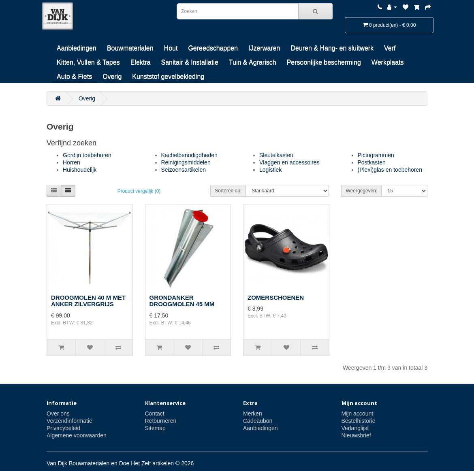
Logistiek (270, 169)
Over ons (58, 413)
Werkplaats (388, 62)
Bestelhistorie (359, 421)
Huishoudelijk (79, 169)
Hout (171, 48)
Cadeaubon (257, 421)
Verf (389, 48)
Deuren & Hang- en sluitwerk (332, 48)
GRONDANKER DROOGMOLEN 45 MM (182, 301)
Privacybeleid (63, 428)
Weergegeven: (361, 191)
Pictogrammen (376, 155)
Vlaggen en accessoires (289, 162)
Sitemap (155, 428)
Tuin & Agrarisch (252, 62)
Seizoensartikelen (183, 169)
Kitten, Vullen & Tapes (88, 62)
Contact (154, 413)
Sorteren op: (228, 191)
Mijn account (358, 413)
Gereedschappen (213, 48)
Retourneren (161, 421)
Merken (252, 413)
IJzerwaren (264, 48)
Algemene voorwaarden (77, 435)
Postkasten (372, 162)
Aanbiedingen (76, 48)
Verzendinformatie (69, 421)
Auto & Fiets (74, 76)
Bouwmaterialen (130, 48)
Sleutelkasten (276, 155)
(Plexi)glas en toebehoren (390, 169)
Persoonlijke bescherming (324, 62)
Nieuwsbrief (356, 435)
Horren (71, 162)
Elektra (140, 62)
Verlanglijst (355, 428)
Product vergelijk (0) (139, 191)
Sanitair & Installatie (189, 62)
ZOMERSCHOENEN (276, 297)
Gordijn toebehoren (87, 155)
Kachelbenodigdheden (189, 155)
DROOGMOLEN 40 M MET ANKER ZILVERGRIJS (88, 301)
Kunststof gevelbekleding (168, 76)
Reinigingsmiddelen (186, 162)
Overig (112, 76)
